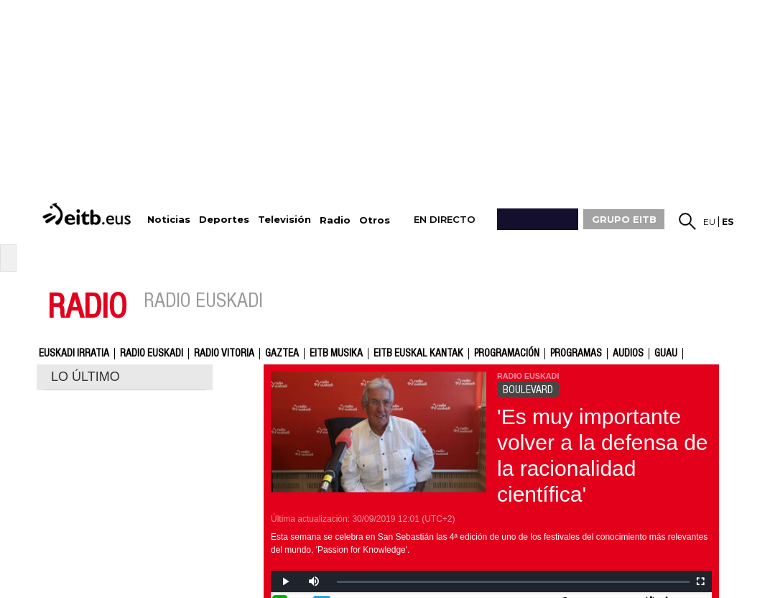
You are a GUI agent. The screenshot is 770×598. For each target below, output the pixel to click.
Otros (374, 220)
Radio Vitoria (224, 353)
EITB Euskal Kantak (418, 353)
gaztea (282, 353)
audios (628, 353)
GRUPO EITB (624, 219)
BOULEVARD (528, 389)
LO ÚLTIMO (85, 376)
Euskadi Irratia (74, 353)
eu (709, 221)
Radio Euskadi (151, 353)
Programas (576, 353)
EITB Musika (336, 353)
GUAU (665, 353)
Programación (506, 353)
